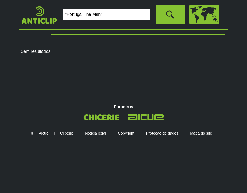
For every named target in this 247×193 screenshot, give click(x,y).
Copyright (126, 133)
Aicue (43, 133)
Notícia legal (95, 133)
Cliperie (66, 133)
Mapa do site (201, 133)
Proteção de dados (162, 133)
